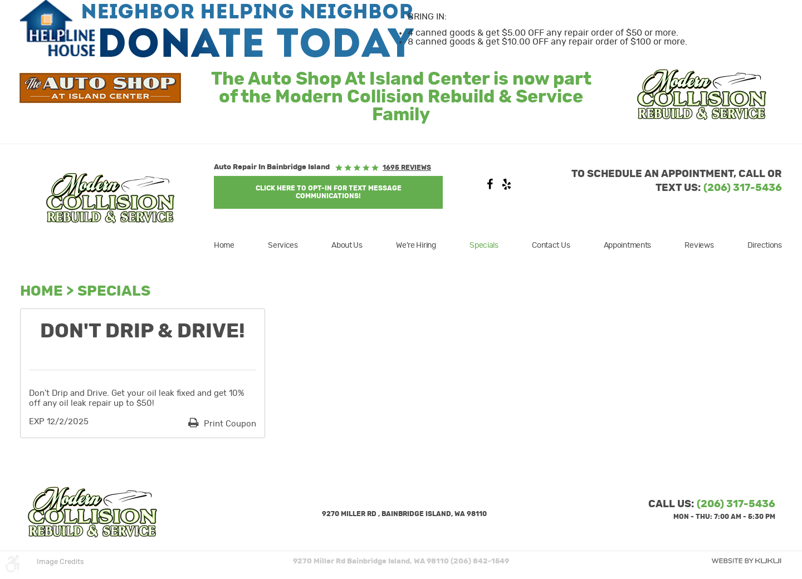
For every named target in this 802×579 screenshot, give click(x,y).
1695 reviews (407, 167)
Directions (764, 245)
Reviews (698, 245)
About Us (347, 245)
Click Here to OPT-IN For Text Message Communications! (329, 192)
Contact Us (551, 245)
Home (224, 245)
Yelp (506, 187)
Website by (746, 561)
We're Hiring (416, 245)
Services (283, 245)
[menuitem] (231, 245)
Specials (484, 245)
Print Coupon (229, 424)
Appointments (628, 245)
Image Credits (60, 562)
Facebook (489, 187)
